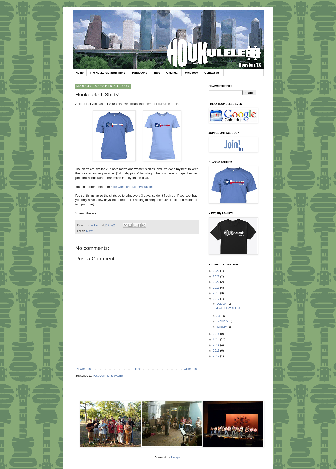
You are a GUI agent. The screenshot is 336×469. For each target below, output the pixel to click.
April (219, 315)
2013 (216, 350)
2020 (216, 282)
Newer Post (84, 368)
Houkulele (96, 225)
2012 (216, 356)
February (222, 321)
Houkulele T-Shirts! (228, 308)
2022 (216, 276)
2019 (216, 287)
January (221, 326)
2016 (216, 334)
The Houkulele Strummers (107, 72)
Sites (156, 72)
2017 (216, 299)
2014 (216, 345)
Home (80, 72)
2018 (216, 293)
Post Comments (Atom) (108, 375)
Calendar (172, 72)
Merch (89, 230)
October (221, 303)
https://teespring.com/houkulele (133, 186)
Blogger (176, 457)
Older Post (190, 368)
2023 (216, 271)
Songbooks (139, 72)
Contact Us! (212, 72)
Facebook (191, 72)
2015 (216, 339)
